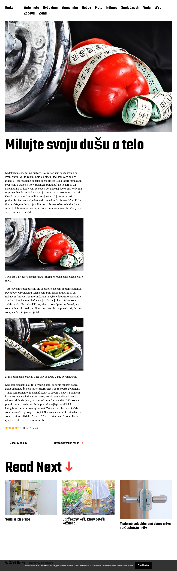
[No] (173, 565)
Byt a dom (50, 8)
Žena (43, 13)
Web (158, 8)
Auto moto (31, 8)
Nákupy (111, 8)
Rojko (9, 8)
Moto (98, 8)
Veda (147, 8)
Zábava (29, 13)
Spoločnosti (130, 8)
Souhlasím (143, 565)
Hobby (86, 8)
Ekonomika (70, 8)
